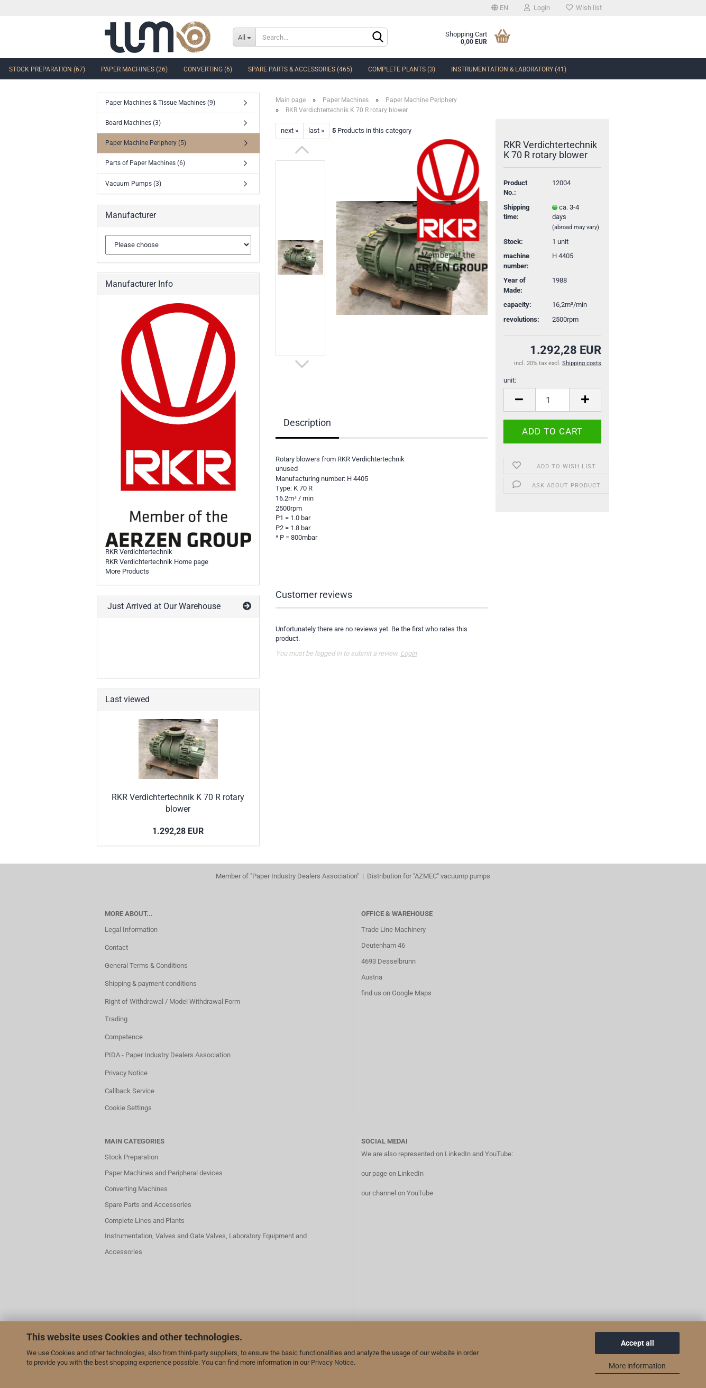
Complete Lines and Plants (145, 1220)
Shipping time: (516, 212)
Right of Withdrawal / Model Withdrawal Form (172, 1001)
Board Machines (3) (133, 122)
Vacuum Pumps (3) (133, 183)
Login (537, 8)
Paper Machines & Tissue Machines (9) (160, 102)
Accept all (637, 1343)
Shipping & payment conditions (151, 983)
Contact (116, 947)
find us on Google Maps (396, 993)
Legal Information (131, 929)
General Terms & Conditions (146, 965)
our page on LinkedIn (392, 1173)
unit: (509, 380)
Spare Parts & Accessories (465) (300, 69)
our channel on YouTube (397, 1193)
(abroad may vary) (575, 227)
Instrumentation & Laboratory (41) (508, 69)
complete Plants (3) (401, 69)
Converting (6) (208, 69)
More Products (127, 571)
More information (637, 1366)
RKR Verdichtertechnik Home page (156, 562)
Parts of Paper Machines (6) (145, 163)
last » (316, 130)
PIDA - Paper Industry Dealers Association (168, 1055)
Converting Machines (136, 1189)
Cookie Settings (128, 1108)
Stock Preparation (131, 1157)
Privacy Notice (332, 1362)
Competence (124, 1037)
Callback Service (129, 1091)
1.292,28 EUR (178, 831)
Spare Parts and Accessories (148, 1205)
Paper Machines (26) (134, 69)
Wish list (584, 8)
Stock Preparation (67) (47, 69)
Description (307, 422)
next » (289, 130)
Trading (116, 1019)
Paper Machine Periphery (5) (145, 143)
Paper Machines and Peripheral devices (164, 1173)
